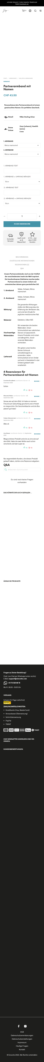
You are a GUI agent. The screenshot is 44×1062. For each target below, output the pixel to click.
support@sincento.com (18, 678)
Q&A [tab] (22, 268)
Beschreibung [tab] (22, 256)
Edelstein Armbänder (26, 77)
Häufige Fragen (22, 1045)
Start (5, 77)
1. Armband (8, 140)
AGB (22, 1031)
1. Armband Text (11, 165)
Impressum (22, 1042)
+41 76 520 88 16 (14, 682)
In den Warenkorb (22, 223)
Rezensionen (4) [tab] (22, 264)
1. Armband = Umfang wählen (17, 176)
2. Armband (8, 149)
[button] (24, 10)
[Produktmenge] (22, 216)
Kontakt (22, 1049)
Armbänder (13, 77)
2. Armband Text (11, 187)
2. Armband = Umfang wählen (17, 198)
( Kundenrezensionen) (22, 80)
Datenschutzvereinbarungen (22, 1035)
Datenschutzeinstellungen (22, 1038)
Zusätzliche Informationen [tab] (22, 260)
